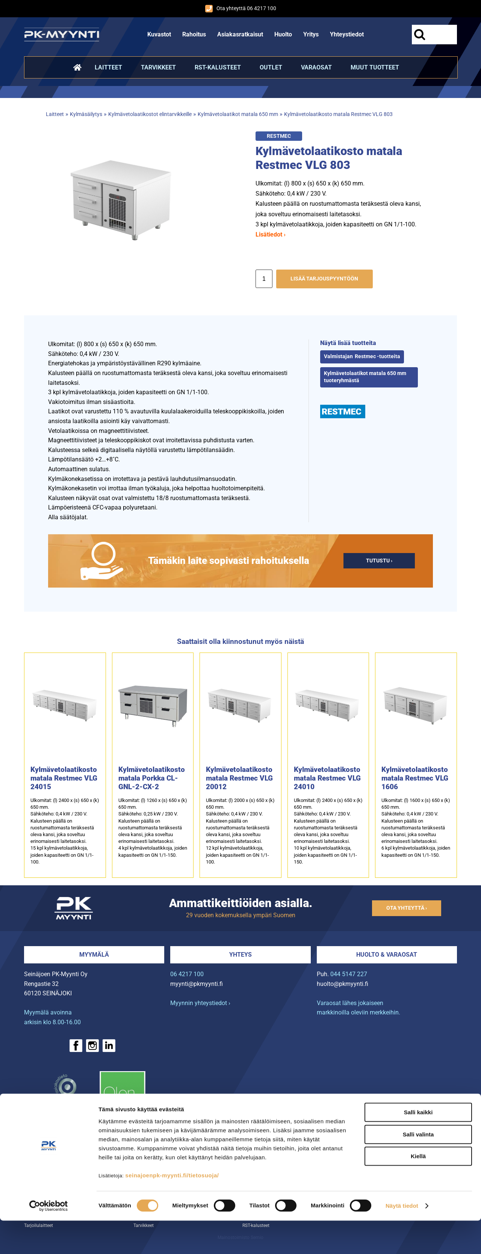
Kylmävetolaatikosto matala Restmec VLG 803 (338, 114)
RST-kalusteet (218, 67)
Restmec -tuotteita (377, 356)
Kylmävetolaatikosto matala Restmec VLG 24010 (327, 778)
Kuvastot (159, 34)
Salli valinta (418, 1168)
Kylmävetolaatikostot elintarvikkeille (150, 114)
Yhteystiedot (347, 34)
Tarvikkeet (158, 67)
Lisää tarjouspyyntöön (324, 279)
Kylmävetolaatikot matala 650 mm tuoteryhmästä (365, 377)
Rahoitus (194, 34)
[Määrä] (264, 279)
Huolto (283, 34)
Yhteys (240, 954)
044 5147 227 (348, 974)
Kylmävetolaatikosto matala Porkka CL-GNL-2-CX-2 (151, 778)
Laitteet (108, 67)
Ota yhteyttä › (406, 908)
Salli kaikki (418, 1145)
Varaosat (316, 67)
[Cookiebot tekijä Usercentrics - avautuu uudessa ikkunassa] (49, 1239)
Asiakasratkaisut (240, 34)
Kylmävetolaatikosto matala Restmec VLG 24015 (63, 778)
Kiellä (418, 1189)
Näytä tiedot (402, 1239)
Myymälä (94, 954)
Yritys (311, 34)
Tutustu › (379, 561)
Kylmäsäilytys (86, 114)
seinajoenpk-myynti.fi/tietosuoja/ (172, 1208)
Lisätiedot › (271, 234)
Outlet (271, 67)
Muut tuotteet (375, 67)
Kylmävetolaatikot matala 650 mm (238, 114)
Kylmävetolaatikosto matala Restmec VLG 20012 (239, 778)
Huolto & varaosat (386, 954)
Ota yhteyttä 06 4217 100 (240, 8)
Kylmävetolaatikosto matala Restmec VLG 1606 (414, 778)
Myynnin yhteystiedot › (200, 1003)
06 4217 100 (187, 974)
